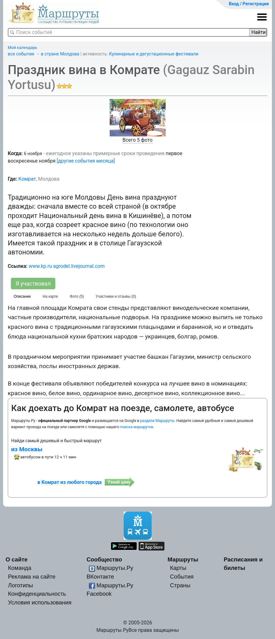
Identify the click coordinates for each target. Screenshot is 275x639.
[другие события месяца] (86, 161)
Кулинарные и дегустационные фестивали (154, 54)
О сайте (17, 559)
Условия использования (39, 602)
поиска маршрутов (136, 427)
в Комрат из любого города (69, 482)
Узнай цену (119, 482)
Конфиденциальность (37, 593)
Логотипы (20, 585)
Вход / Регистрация (249, 3)
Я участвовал (33, 283)
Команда (19, 568)
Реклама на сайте (32, 576)
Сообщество (104, 559)
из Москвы (27, 449)
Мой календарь (22, 47)
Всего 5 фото (137, 140)
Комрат (27, 179)
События (182, 576)
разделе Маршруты (157, 421)
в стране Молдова (60, 54)
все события (21, 54)
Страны (180, 585)
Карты (178, 568)
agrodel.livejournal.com (79, 266)
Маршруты (182, 559)
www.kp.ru (40, 266)
